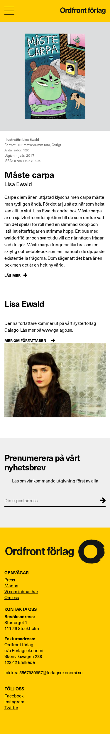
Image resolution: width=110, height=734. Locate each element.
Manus (11, 585)
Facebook (14, 696)
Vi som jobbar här (21, 591)
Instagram (14, 702)
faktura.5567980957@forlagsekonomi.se (43, 672)
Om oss (11, 597)
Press (9, 580)
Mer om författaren (25, 340)
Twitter (11, 707)
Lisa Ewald (18, 184)
